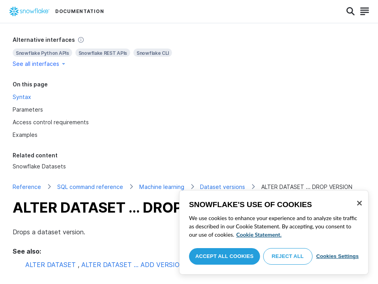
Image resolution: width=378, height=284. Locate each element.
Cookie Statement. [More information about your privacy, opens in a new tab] (259, 234)
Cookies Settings (337, 256)
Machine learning (161, 186)
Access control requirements (51, 122)
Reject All (288, 256)
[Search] (350, 11)
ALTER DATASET (50, 265)
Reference (27, 186)
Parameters (28, 109)
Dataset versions (222, 186)
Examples (25, 134)
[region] (274, 232)
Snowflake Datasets (39, 166)
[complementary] (189, 52)
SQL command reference (90, 186)
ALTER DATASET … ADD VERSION (132, 265)
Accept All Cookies (224, 256)
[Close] (359, 203)
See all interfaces (39, 63)
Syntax (22, 96)
